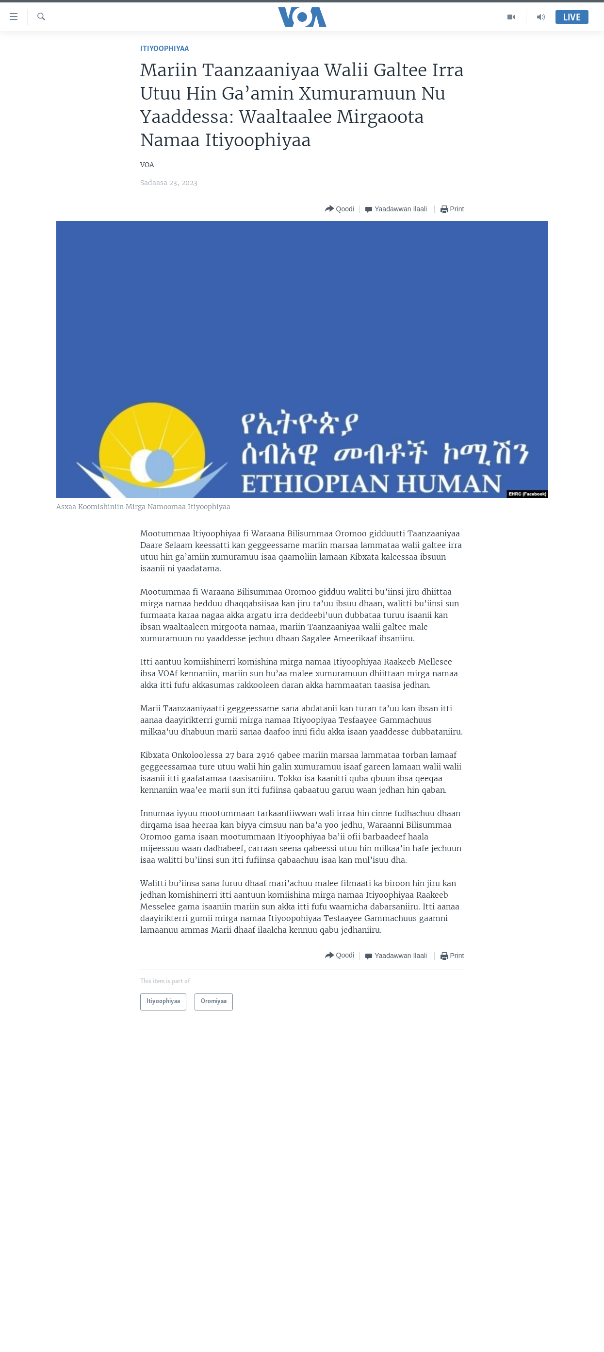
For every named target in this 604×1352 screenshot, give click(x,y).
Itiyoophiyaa (164, 49)
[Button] (339, 209)
